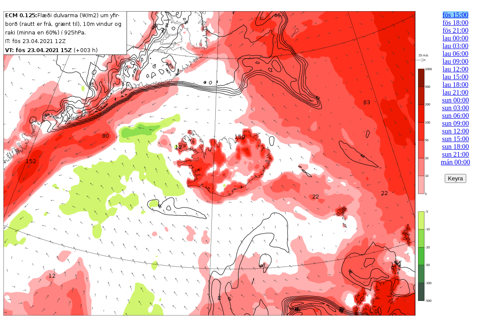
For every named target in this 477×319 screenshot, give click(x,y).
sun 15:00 (455, 138)
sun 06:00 (455, 115)
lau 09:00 (455, 61)
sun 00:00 (455, 100)
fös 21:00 (455, 30)
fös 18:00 (455, 22)
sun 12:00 (455, 131)
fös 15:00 (455, 15)
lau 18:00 (455, 84)
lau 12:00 (455, 69)
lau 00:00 (455, 38)
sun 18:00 (455, 146)
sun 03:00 (455, 107)
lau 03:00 (455, 46)
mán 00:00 (455, 162)
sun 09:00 (455, 123)
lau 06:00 (455, 53)
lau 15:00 (455, 77)
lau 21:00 (455, 92)
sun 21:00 (455, 154)
